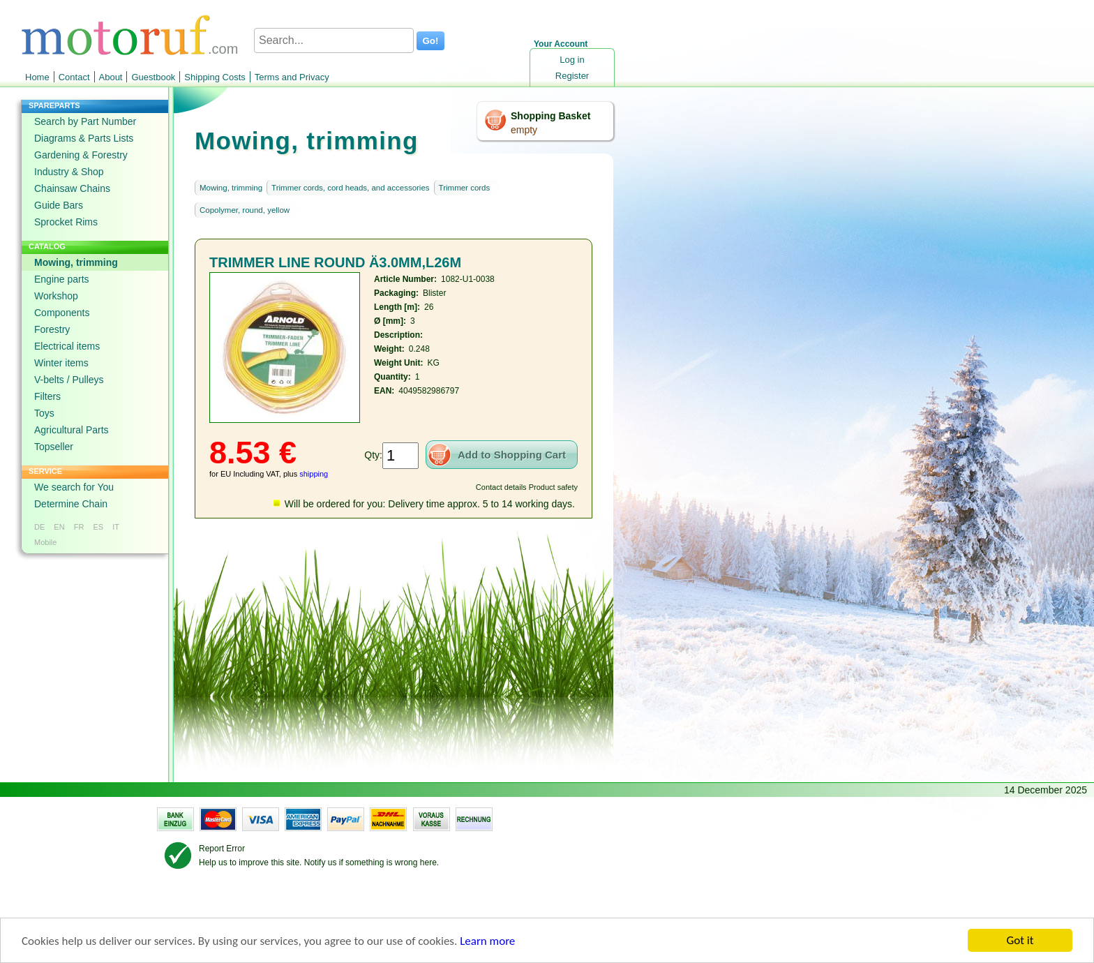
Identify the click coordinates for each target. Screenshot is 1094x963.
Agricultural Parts (71, 429)
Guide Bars (58, 205)
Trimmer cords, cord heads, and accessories (350, 188)
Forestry (52, 329)
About (111, 77)
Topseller (53, 446)
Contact (74, 77)
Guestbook (153, 77)
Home (37, 77)
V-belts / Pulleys (69, 379)
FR (79, 527)
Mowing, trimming (76, 262)
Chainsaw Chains (72, 188)
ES (98, 527)
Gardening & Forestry (81, 154)
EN (59, 527)
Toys (44, 413)
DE (39, 527)
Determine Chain (70, 503)
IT (115, 527)
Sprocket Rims (66, 221)
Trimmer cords (464, 188)
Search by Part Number (85, 121)
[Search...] (334, 40)
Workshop (56, 295)
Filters (47, 396)
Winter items (61, 362)
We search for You (74, 487)
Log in (572, 59)
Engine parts (61, 279)
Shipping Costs (214, 77)
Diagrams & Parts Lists (83, 138)
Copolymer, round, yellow (245, 210)
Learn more (487, 941)
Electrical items (67, 346)
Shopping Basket (550, 115)
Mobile (45, 542)
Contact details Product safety (527, 487)
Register (572, 75)
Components (61, 312)
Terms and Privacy (292, 77)
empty (524, 129)
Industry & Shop (69, 171)
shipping (313, 474)
